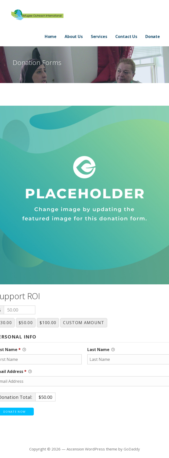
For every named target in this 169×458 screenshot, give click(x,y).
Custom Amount (83, 322)
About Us (74, 36)
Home (51, 36)
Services (99, 36)
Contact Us (126, 36)
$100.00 (48, 322)
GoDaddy (132, 448)
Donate (152, 36)
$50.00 (26, 322)
